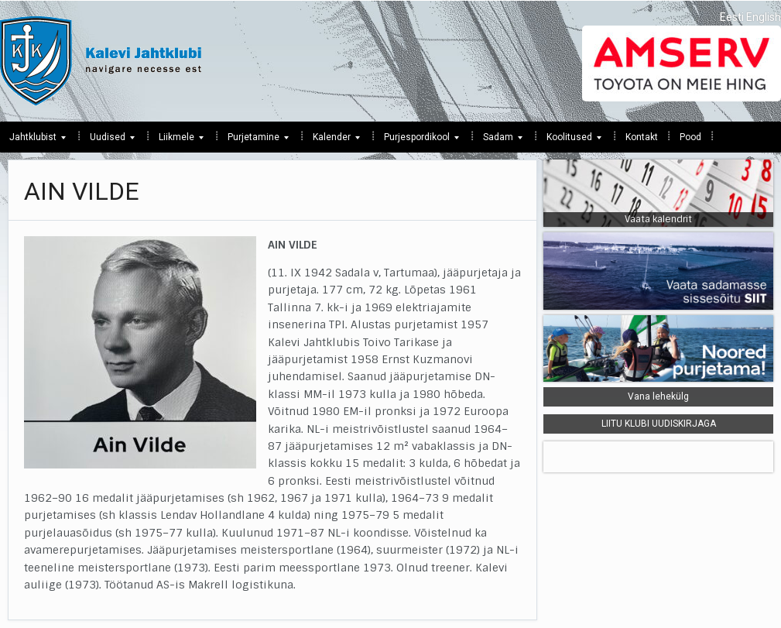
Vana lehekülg (658, 396)
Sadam (498, 141)
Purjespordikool (417, 141)
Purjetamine (253, 141)
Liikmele (176, 141)
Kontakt (641, 137)
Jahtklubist (33, 141)
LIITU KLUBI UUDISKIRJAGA (658, 423)
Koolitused (569, 141)
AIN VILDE (81, 191)
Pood (690, 137)
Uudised (107, 141)
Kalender (331, 141)
